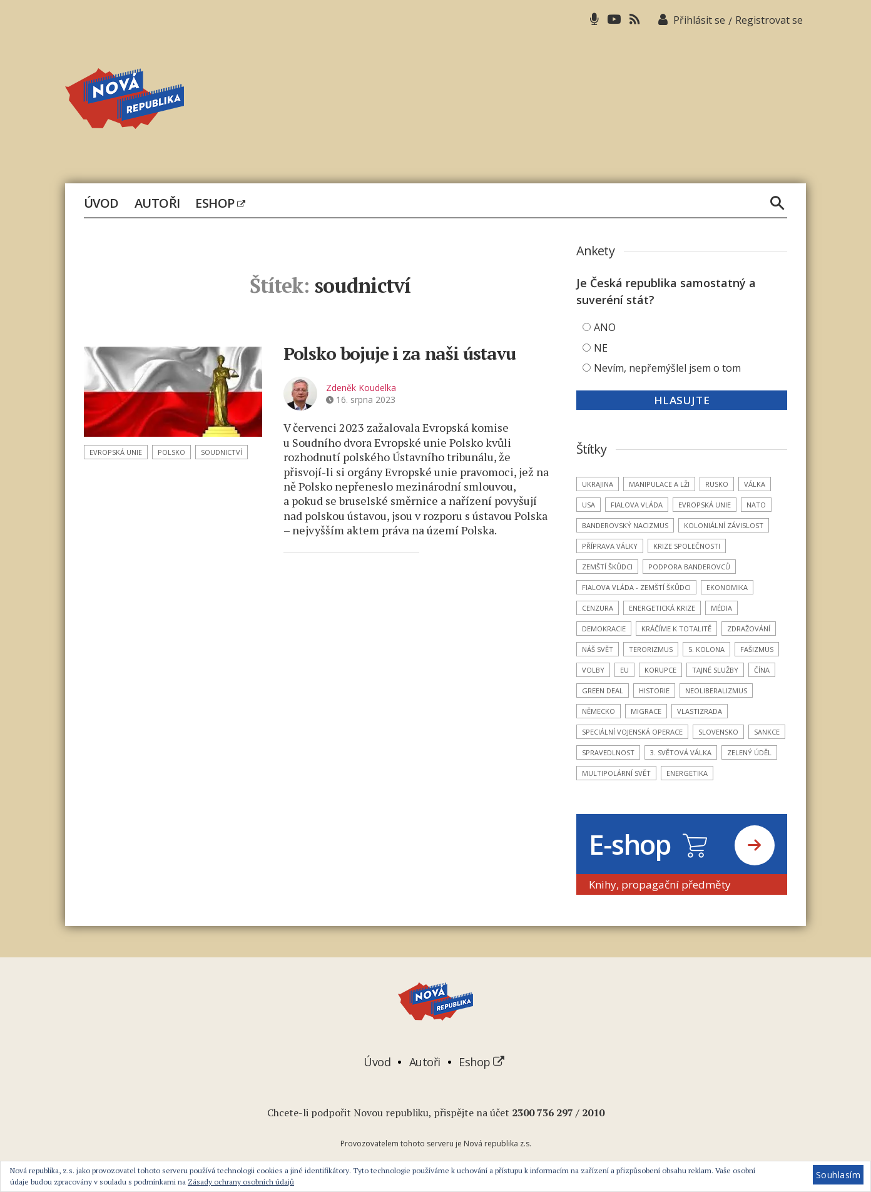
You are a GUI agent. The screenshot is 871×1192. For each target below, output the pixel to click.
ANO (605, 327)
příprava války (610, 546)
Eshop (220, 203)
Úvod (101, 203)
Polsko (171, 452)
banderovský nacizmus (625, 525)
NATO (756, 504)
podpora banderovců (689, 566)
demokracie (604, 628)
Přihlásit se (699, 20)
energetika (687, 773)
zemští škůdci (607, 566)
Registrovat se (769, 20)
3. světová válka (680, 752)
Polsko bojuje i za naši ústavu (399, 353)
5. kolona (706, 649)
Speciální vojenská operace (632, 731)
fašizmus (756, 649)
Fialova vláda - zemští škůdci (636, 587)
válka (754, 484)
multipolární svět (616, 773)
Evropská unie (115, 452)
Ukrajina (597, 484)
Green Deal (602, 690)
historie (654, 690)
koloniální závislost (723, 525)
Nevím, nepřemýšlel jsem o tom (667, 368)
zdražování (748, 628)
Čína (762, 670)
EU (624, 670)
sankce (767, 731)
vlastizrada (699, 711)
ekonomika (727, 587)
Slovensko (718, 731)
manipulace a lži (659, 484)
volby (593, 670)
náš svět (597, 649)
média (721, 608)
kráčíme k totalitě (676, 628)
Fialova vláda (637, 504)
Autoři (157, 203)
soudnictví (221, 452)
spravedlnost (608, 752)
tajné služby (715, 670)
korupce (660, 670)
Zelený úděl (749, 752)
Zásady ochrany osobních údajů (241, 1181)
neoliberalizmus (716, 690)
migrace (646, 711)
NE (601, 348)
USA (588, 504)
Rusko (716, 484)
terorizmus (651, 649)
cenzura (597, 608)
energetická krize (662, 608)
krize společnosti (686, 546)
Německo (598, 711)
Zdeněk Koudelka (361, 388)
